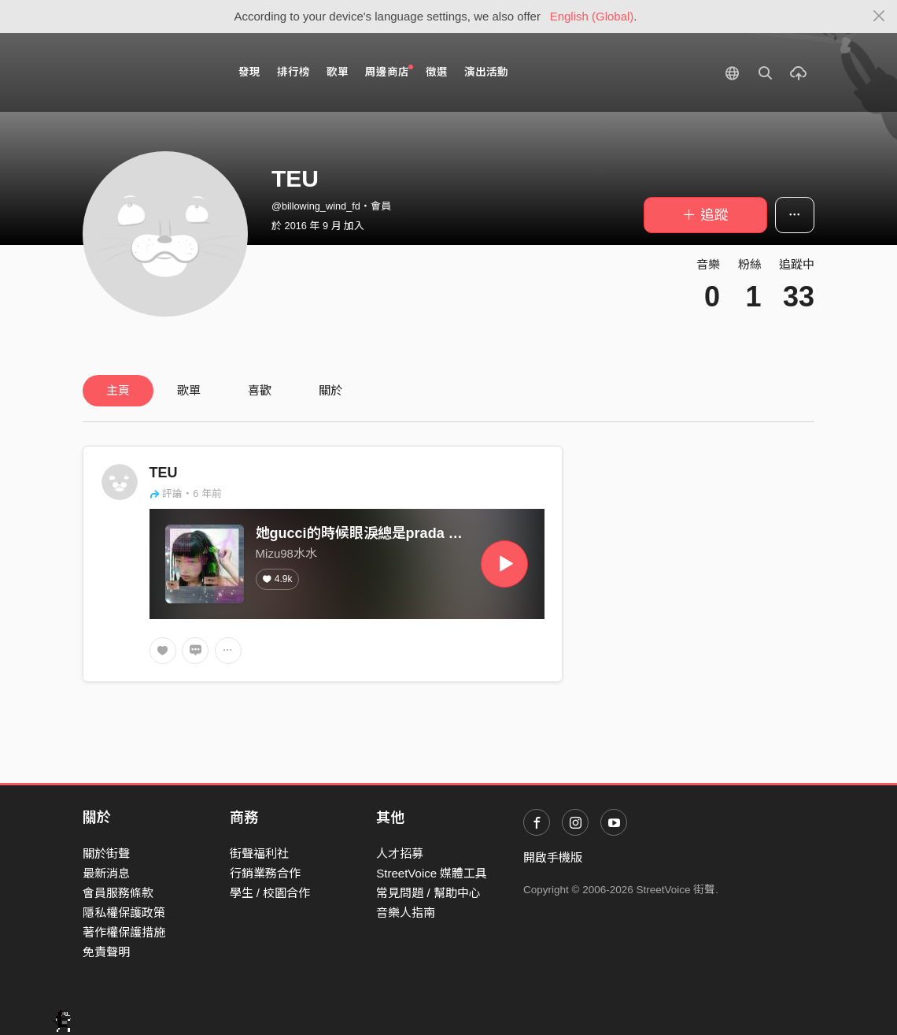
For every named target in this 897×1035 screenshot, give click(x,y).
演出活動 (486, 72)
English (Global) (592, 16)
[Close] (879, 16)
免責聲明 (106, 952)
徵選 (437, 72)
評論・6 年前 (186, 493)
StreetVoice (147, 72)
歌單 (338, 72)
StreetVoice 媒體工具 (431, 873)
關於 (330, 390)
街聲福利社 (259, 853)
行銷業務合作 (265, 873)
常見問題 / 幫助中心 (428, 893)
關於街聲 (106, 853)
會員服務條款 (118, 893)
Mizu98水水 (286, 553)
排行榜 (293, 72)
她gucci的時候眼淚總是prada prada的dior (392, 533)
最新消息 (106, 873)
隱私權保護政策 (124, 912)
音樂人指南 (405, 912)
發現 (249, 72)
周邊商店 (389, 71)
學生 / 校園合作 (270, 893)
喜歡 (259, 390)
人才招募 (399, 853)
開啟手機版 (552, 857)
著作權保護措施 (124, 932)
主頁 (118, 390)
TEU (164, 472)
